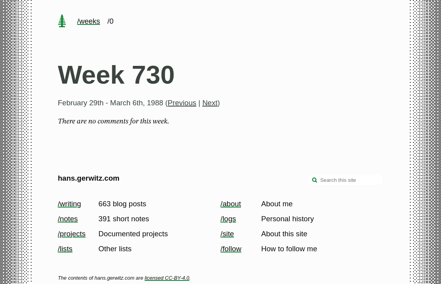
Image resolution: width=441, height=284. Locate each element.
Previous (182, 103)
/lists (65, 249)
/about (231, 204)
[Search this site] (345, 180)
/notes (68, 219)
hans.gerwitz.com (89, 178)
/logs (228, 219)
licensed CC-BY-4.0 (167, 278)
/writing (69, 204)
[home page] (62, 22)
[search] (315, 181)
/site (227, 234)
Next (209, 103)
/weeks (88, 21)
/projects (72, 234)
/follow (231, 249)
